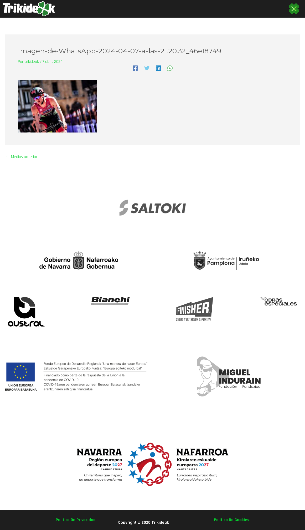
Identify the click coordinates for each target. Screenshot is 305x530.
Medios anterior (21, 157)
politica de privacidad (76, 520)
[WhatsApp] (170, 68)
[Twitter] (146, 68)
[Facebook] (135, 68)
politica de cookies (231, 520)
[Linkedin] (158, 68)
